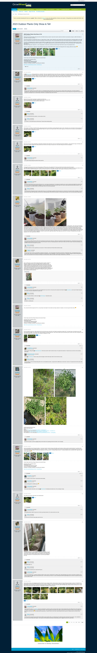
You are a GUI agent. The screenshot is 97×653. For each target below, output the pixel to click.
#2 (82, 72)
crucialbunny (17, 264)
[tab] (14, 29)
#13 (82, 493)
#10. (81, 359)
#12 (82, 446)
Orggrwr (17, 201)
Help (73, 649)
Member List (21, 11)
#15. (81, 606)
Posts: (16, 43)
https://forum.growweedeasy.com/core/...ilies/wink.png (33, 64)
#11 (82, 367)
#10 (82, 329)
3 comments (28, 559)
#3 (82, 97)
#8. (81, 287)
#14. (81, 561)
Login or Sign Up (81, 0)
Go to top (82, 649)
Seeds (57, 9)
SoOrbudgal (17, 38)
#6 (82, 165)
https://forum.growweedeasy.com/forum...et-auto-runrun (38, 431)
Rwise (17, 102)
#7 (82, 196)
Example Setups (65, 9)
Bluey (28, 113)
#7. (81, 238)
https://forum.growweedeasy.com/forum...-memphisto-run (45, 430)
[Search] (76, 5)
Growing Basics (30, 9)
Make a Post (21, 9)
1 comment (28, 155)
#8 (82, 259)
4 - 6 (80, 345)
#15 (82, 581)
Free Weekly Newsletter (40, 11)
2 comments (28, 111)
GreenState (29, 480)
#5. (81, 157)
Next (82, 622)
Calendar (26, 11)
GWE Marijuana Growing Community (23, 14)
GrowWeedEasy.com (76, 9)
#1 (82, 34)
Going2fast (17, 372)
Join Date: (15, 81)
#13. (81, 509)
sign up (43, 18)
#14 (82, 522)
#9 (82, 305)
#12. (81, 475)
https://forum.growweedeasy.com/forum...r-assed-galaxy (46, 432)
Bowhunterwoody (17, 77)
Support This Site (32, 11)
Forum (16, 14)
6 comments (28, 345)
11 (76, 622)
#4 (82, 126)
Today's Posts (15, 11)
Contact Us (77, 649)
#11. (81, 438)
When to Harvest (50, 9)
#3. (81, 113)
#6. (81, 181)
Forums (14, 9)
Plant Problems (40, 9)
